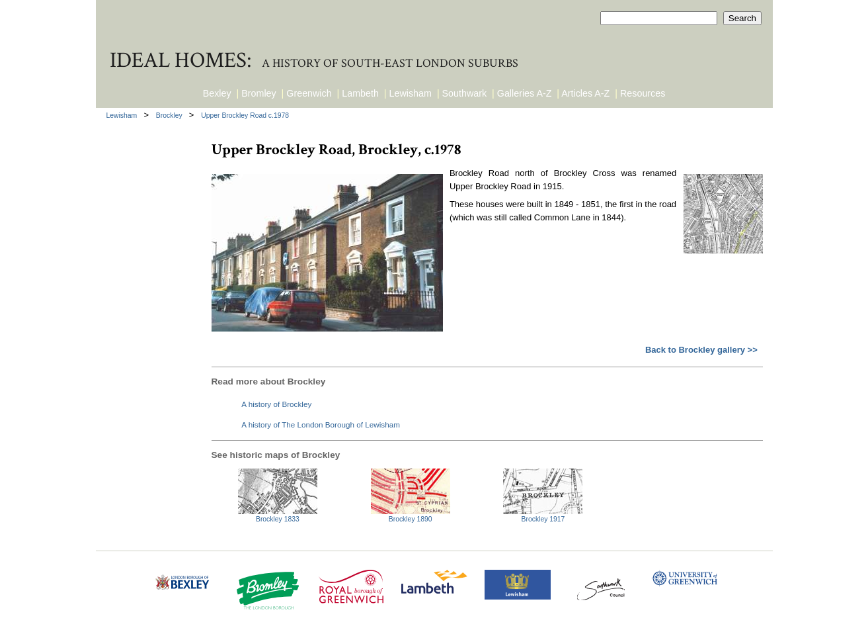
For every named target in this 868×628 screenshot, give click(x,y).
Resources (642, 93)
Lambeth (360, 93)
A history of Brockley (276, 404)
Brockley (170, 115)
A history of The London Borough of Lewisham (320, 424)
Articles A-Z (585, 93)
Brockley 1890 (410, 519)
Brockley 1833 (277, 519)
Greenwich (308, 93)
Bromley (258, 93)
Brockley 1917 (543, 519)
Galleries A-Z (524, 93)
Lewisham (410, 93)
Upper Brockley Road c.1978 (245, 115)
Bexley (217, 93)
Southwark (464, 93)
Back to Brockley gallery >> (701, 350)
